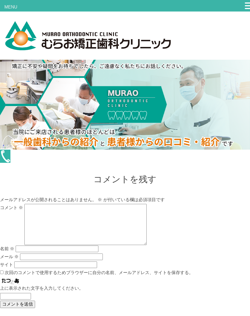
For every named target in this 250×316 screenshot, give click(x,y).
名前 (7, 248)
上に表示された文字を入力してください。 (41, 288)
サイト (6, 264)
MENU (10, 7)
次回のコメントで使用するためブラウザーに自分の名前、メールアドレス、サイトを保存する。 (99, 272)
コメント (11, 207)
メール (9, 256)
